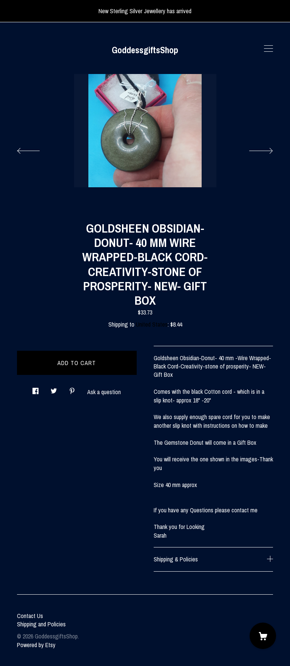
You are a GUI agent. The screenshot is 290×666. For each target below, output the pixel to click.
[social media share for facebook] (35, 388)
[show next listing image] (254, 149)
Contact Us (30, 616)
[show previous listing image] (36, 149)
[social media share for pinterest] (72, 388)
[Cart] (263, 636)
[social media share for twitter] (54, 388)
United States (152, 324)
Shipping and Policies (41, 624)
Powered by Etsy (36, 645)
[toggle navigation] (268, 48)
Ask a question (104, 392)
